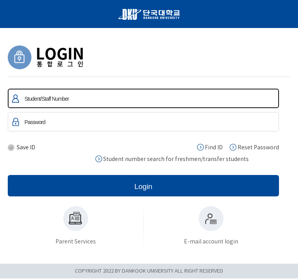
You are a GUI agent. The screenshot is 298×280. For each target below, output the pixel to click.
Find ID (210, 147)
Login (143, 186)
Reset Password (254, 147)
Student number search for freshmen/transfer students (172, 159)
